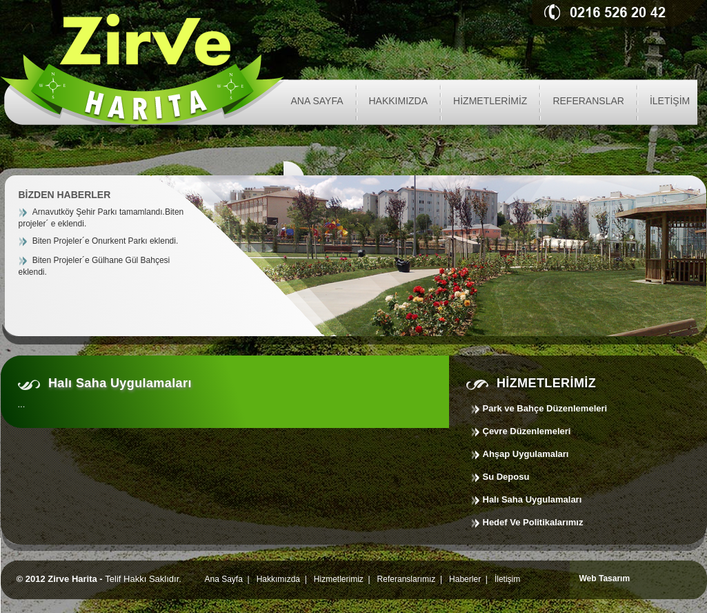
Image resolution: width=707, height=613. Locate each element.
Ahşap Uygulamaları (526, 454)
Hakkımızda (278, 579)
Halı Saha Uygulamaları (532, 499)
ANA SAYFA (317, 100)
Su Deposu (506, 476)
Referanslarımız (406, 579)
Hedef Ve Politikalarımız (533, 522)
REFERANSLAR (588, 100)
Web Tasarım (604, 578)
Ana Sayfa (223, 579)
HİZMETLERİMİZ (490, 100)
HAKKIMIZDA (398, 100)
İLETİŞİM (670, 100)
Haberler (465, 579)
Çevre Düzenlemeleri (527, 431)
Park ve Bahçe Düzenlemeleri (545, 408)
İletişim (507, 579)
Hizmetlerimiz (339, 579)
